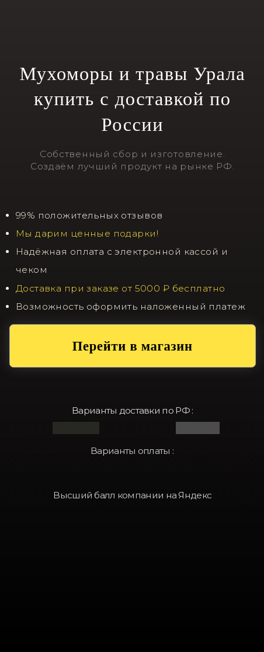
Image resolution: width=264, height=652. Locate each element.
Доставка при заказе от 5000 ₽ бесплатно (120, 288)
